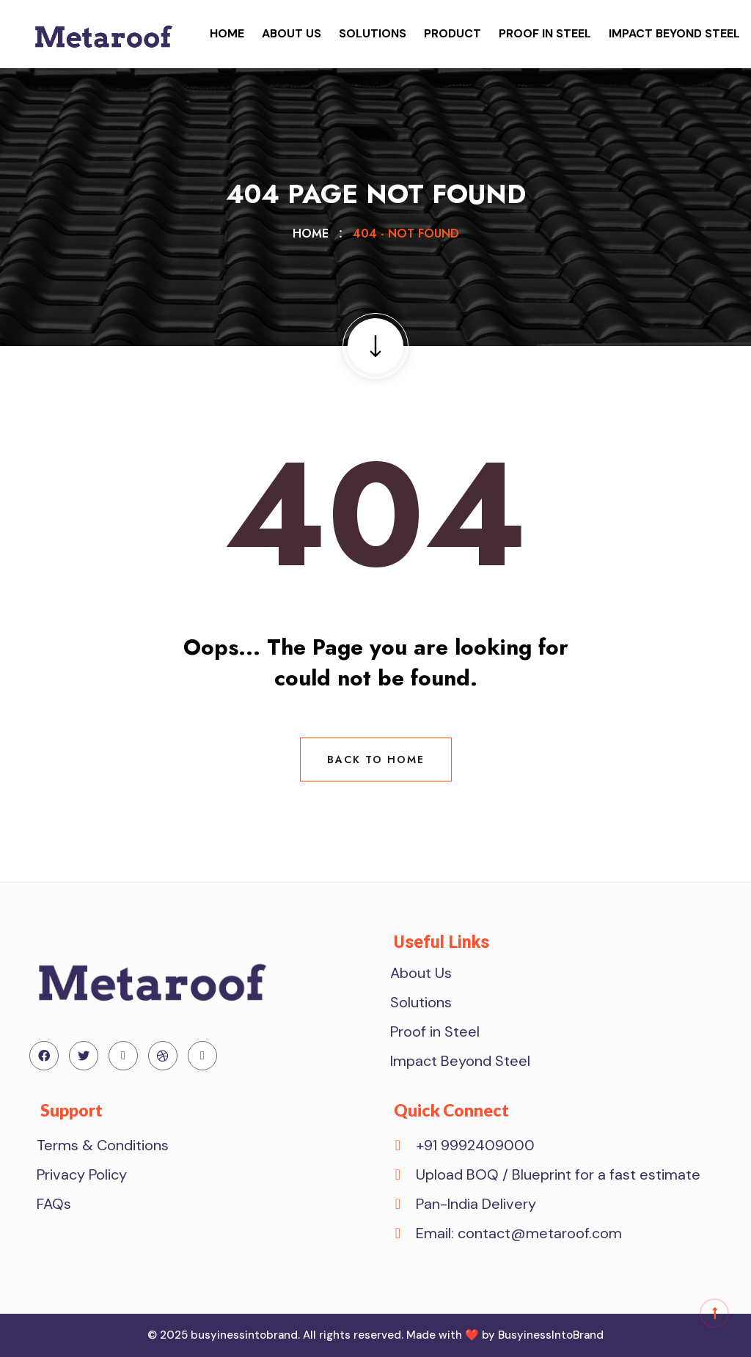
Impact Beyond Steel (674, 33)
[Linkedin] (123, 1055)
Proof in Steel (545, 33)
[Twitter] (83, 1055)
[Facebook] (44, 1055)
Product (452, 33)
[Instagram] (202, 1055)
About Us (291, 33)
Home (227, 33)
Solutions (372, 33)
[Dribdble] (162, 1055)
